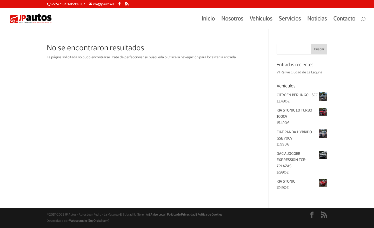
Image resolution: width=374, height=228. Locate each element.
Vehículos (261, 19)
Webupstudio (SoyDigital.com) (89, 220)
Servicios (290, 19)
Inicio (208, 19)
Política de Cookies (209, 214)
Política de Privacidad (181, 214)
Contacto (344, 19)
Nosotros (232, 19)
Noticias (317, 19)
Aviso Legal (157, 214)
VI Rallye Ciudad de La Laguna (299, 72)
